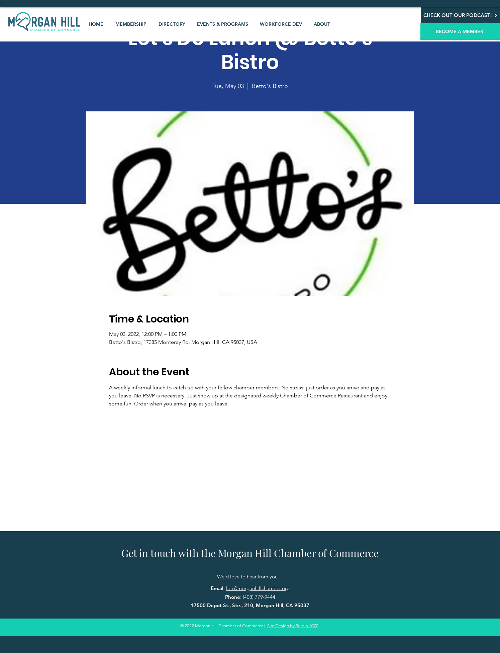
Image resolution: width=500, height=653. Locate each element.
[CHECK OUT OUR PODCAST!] (460, 15)
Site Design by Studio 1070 (292, 625)
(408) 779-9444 (259, 597)
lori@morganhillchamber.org (258, 588)
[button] (131, 24)
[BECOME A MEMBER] (460, 31)
